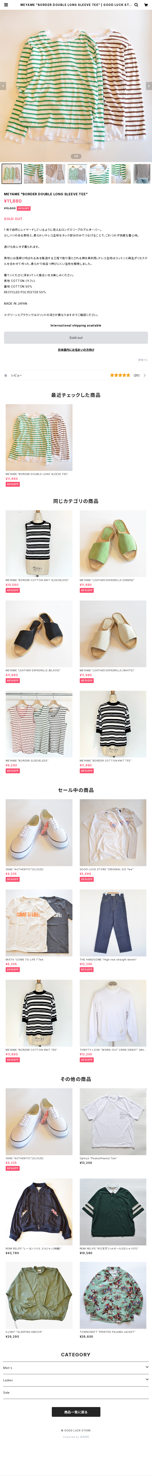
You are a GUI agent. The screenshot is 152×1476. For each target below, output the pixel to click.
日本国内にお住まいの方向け (76, 349)
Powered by (76, 1436)
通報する (143, 359)
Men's (7, 1368)
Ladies (8, 1380)
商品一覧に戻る (76, 1412)
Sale (6, 1392)
